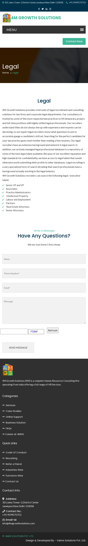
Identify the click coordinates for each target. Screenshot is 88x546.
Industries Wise (12, 469)
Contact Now (74, 41)
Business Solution (14, 422)
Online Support (12, 416)
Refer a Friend (12, 464)
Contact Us (10, 481)
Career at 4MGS (13, 434)
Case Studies (11, 411)
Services (8, 405)
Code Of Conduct (14, 452)
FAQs (7, 428)
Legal (15, 72)
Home (5, 72)
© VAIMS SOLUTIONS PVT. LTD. (18, 536)
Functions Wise (12, 475)
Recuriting (9, 458)
